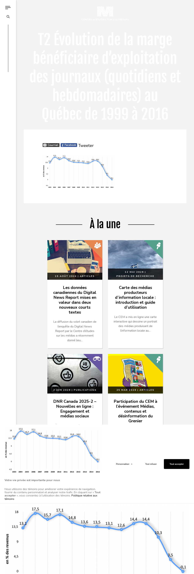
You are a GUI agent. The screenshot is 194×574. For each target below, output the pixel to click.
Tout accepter (177, 503)
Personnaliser (124, 503)
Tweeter (86, 145)
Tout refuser (151, 503)
